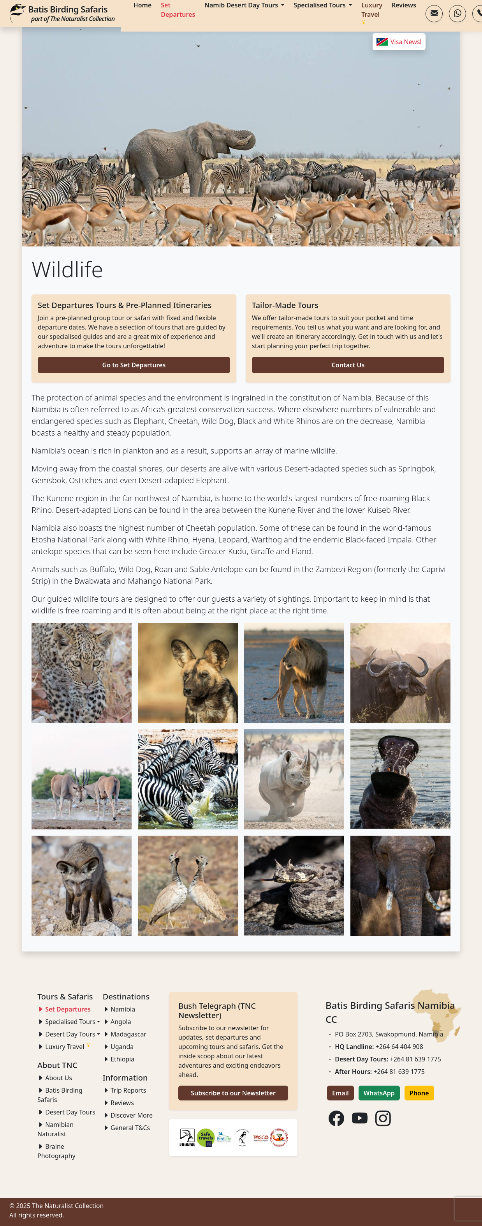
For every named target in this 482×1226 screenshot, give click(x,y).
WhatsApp (379, 1093)
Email (340, 1093)
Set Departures (64, 1009)
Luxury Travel (64, 1046)
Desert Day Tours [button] (66, 1034)
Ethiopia (118, 1059)
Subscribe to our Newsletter (233, 1093)
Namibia (119, 1009)
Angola (117, 1021)
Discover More (128, 1115)
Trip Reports (124, 1090)
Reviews (118, 1102)
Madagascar (124, 1034)
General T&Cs (126, 1127)
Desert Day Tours (66, 1112)
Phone (419, 1093)
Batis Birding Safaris (71, 13)
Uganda (118, 1046)
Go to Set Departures (134, 365)
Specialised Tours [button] (66, 1021)
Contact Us (348, 365)
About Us (54, 1078)
